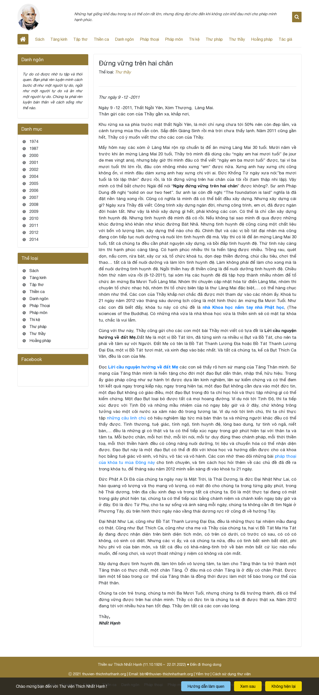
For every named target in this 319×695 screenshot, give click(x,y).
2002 (33, 169)
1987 (33, 148)
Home (22, 39)
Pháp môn (174, 39)
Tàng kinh (58, 39)
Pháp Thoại (39, 305)
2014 (33, 239)
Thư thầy (237, 39)
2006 (33, 190)
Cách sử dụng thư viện (231, 674)
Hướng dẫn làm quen (205, 686)
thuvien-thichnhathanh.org (104, 674)
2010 (33, 218)
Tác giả (285, 39)
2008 (33, 204)
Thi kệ (194, 39)
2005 (33, 183)
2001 (33, 162)
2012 (33, 232)
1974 (33, 141)
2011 (33, 225)
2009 (33, 211)
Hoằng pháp (262, 39)
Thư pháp (214, 39)
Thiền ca (101, 39)
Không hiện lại (283, 686)
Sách (39, 39)
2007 (33, 197)
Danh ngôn (124, 39)
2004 (33, 176)
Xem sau (247, 686)
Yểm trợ (203, 674)
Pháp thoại (149, 39)
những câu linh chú (126, 417)
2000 (33, 155)
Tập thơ (80, 39)
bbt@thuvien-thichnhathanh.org (166, 674)
